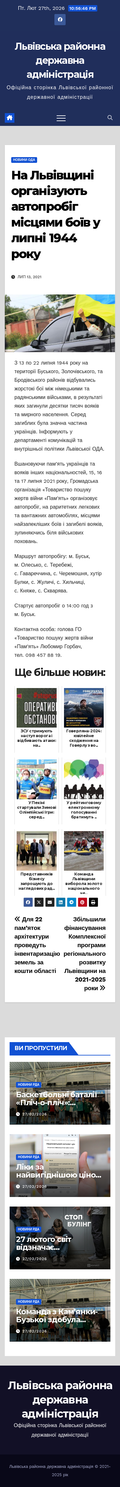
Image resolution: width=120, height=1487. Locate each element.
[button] (110, 118)
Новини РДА (28, 1084)
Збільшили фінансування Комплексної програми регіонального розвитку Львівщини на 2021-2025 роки (85, 954)
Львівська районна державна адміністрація (60, 60)
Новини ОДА (24, 160)
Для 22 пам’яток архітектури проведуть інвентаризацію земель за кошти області (37, 945)
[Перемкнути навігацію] (61, 117)
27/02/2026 (34, 1114)
